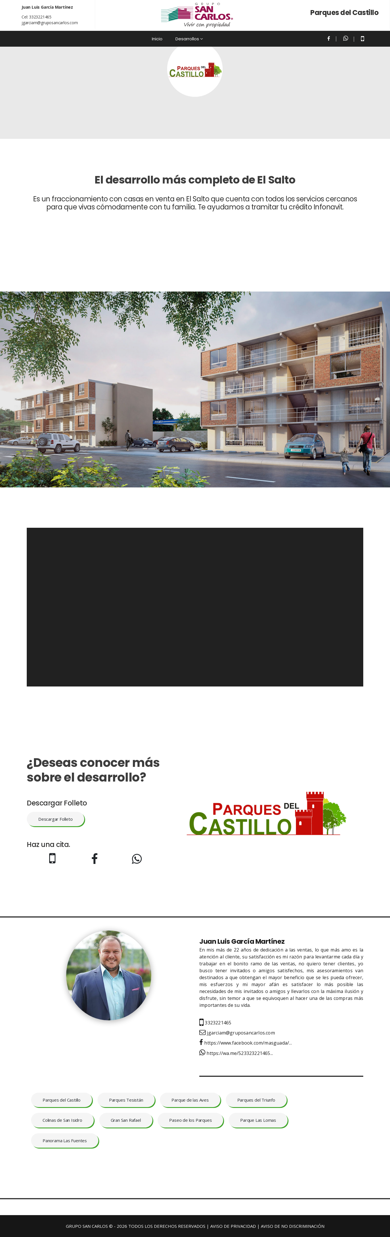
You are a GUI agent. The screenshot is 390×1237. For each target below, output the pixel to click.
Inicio (157, 39)
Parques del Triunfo (256, 1100)
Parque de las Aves (190, 1100)
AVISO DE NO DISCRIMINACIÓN (292, 1226)
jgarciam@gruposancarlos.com (50, 22)
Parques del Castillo (62, 1100)
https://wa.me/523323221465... (236, 1053)
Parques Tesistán (126, 1100)
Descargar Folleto (55, 819)
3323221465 (40, 17)
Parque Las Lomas (258, 1120)
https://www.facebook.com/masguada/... (245, 1043)
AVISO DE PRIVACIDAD (233, 1226)
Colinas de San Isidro (62, 1120)
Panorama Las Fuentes (65, 1140)
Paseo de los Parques (190, 1120)
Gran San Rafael (126, 1120)
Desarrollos (187, 39)
